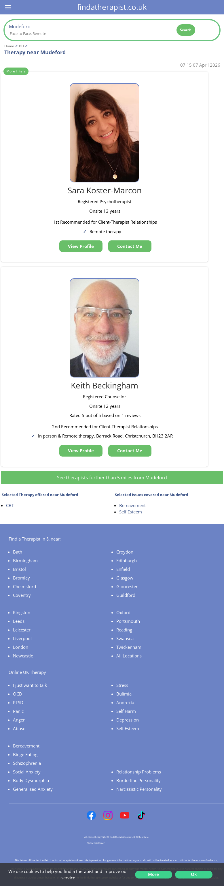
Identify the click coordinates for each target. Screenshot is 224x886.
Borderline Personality (138, 780)
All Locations (129, 656)
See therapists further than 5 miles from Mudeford (112, 477)
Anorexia (125, 702)
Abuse (19, 728)
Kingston (21, 612)
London (20, 647)
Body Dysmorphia (31, 780)
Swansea (125, 638)
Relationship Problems (138, 772)
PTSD (18, 702)
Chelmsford (24, 586)
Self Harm (126, 711)
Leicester (22, 630)
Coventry (22, 595)
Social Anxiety (27, 772)
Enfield (123, 569)
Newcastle (23, 656)
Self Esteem (130, 512)
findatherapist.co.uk (112, 7)
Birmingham (25, 560)
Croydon (124, 552)
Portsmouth (128, 621)
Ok (194, 874)
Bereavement (132, 505)
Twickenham (128, 647)
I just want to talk (30, 685)
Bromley (21, 578)
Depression (127, 720)
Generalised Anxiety (33, 789)
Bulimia (124, 694)
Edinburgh (126, 560)
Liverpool (22, 638)
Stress (122, 685)
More (153, 874)
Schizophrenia (27, 763)
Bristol (19, 569)
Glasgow (124, 578)
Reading (124, 630)
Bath (17, 552)
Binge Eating (25, 754)
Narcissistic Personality (139, 789)
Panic (18, 711)
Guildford (125, 595)
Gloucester (127, 586)
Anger (19, 720)
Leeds (18, 621)
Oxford (123, 612)
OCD (17, 694)
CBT (10, 505)
